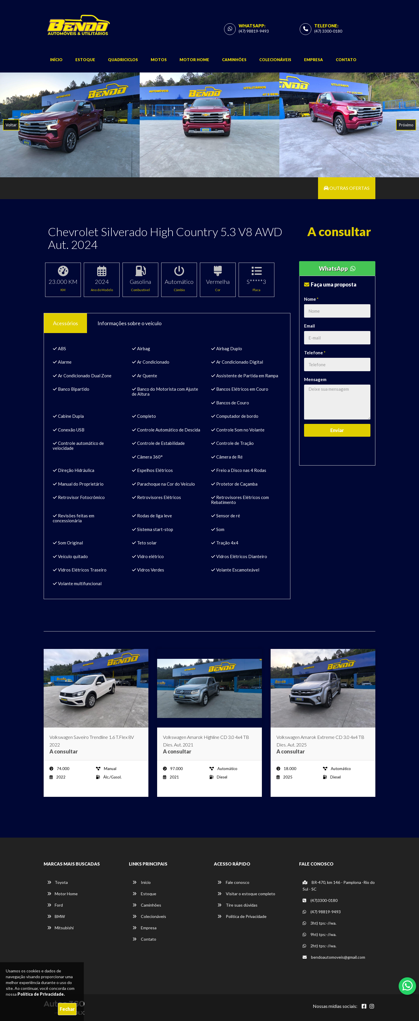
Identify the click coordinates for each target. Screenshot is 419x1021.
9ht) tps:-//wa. (319, 934)
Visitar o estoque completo (246, 893)
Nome (311, 299)
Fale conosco (233, 882)
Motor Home (194, 59)
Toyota (57, 882)
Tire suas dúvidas (237, 905)
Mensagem (315, 379)
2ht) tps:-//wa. (319, 945)
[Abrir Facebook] (364, 1006)
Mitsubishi (60, 927)
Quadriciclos (123, 59)
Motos (159, 59)
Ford (55, 905)
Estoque (85, 59)
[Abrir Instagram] (372, 1006)
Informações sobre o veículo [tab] (129, 323)
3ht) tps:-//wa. (319, 923)
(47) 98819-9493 (254, 31)
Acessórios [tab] (65, 323)
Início (56, 59)
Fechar (67, 1009)
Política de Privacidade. (41, 994)
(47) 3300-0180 (328, 31)
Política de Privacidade (242, 916)
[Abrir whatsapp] (407, 985)
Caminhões (234, 59)
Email (309, 325)
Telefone (315, 352)
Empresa (313, 59)
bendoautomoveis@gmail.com (334, 957)
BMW (56, 916)
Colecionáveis (275, 59)
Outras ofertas (347, 188)
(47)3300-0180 (320, 900)
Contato (346, 59)
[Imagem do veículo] (96, 688)
